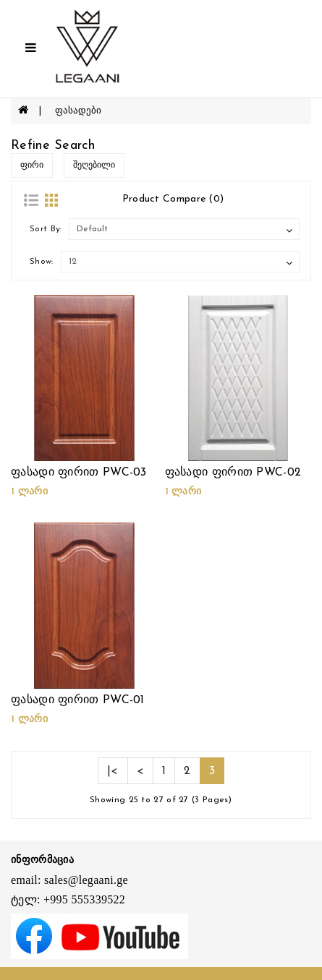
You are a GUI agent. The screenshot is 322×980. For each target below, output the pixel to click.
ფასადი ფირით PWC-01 (78, 700)
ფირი (31, 165)
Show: (42, 261)
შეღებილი (94, 165)
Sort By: (46, 229)
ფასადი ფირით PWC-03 (79, 472)
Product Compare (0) (173, 199)
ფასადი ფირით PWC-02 (233, 472)
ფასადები (78, 111)
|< (113, 771)
